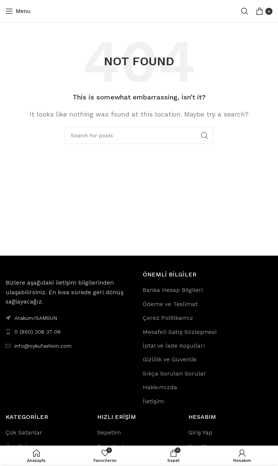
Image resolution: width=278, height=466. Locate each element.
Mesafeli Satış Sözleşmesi (179, 331)
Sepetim (109, 432)
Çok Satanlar (24, 432)
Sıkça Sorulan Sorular (174, 373)
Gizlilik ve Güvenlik (169, 359)
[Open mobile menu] (18, 11)
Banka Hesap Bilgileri (173, 289)
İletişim (153, 401)
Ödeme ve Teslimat (170, 304)
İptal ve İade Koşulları (174, 345)
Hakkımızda (160, 387)
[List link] (70, 332)
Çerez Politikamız (168, 317)
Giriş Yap (200, 432)
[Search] (244, 11)
